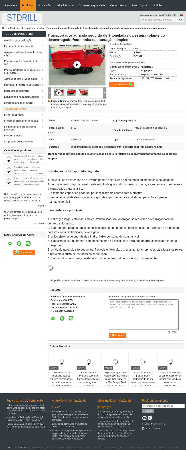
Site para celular (151, 428)
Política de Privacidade (17, 447)
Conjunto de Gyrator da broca (18, 141)
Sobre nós (44, 5)
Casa (4, 28)
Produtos (27, 5)
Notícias (158, 5)
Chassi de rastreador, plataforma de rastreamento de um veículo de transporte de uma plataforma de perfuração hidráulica (143, 380)
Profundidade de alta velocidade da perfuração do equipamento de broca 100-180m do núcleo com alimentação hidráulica (70, 415)
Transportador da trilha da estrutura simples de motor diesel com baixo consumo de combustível (170, 379)
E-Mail (145, 424)
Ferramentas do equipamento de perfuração (20, 128)
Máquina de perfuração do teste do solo (21, 62)
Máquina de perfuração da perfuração (22, 85)
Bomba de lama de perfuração (18, 103)
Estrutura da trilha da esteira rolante (21, 97)
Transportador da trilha (33, 28)
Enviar (148, 411)
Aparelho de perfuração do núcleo (20, 79)
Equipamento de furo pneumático (20, 46)
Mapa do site (158, 424)
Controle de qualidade (91, 5)
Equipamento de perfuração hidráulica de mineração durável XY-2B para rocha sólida (26, 427)
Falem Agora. (140, 5)
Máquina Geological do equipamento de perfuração (22, 71)
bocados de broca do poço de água (21, 121)
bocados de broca (12, 135)
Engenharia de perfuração (16, 91)
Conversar (123, 84)
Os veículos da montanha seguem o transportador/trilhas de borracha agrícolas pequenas (88, 379)
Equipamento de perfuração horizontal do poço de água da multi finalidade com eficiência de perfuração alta (116, 414)
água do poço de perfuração (17, 40)
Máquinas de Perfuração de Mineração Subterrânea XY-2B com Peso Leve (25, 418)
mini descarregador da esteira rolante (80, 280)
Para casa (11, 5)
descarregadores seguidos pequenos (117, 280)
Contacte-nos (118, 5)
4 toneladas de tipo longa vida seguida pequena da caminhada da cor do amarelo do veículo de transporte (61, 379)
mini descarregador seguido (150, 280)
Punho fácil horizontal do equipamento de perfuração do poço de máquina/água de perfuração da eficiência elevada (116, 434)
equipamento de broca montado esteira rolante (23, 53)
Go (181, 19)
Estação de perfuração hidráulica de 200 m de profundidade (69, 425)
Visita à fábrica (64, 5)
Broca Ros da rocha (13, 115)
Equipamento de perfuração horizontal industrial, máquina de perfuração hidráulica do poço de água (116, 424)
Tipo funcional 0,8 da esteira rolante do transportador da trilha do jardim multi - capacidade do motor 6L (28, 159)
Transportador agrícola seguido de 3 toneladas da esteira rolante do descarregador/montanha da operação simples (78, 104)
